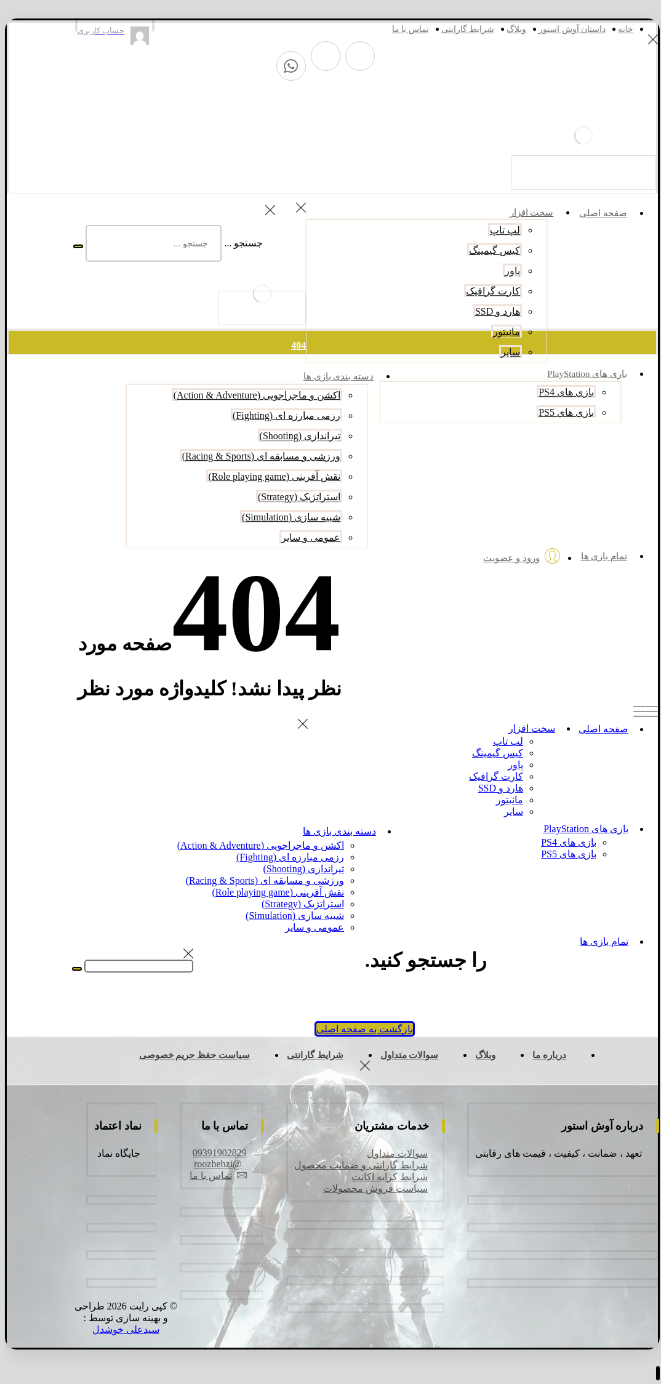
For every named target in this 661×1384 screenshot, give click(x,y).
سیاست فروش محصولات (371, 1188)
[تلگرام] (356, 56)
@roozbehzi (214, 1164)
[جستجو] (74, 246)
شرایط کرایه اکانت (386, 1177)
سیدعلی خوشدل (122, 1329)
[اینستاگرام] (322, 56)
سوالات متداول (393, 1153)
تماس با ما (214, 1175)
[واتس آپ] (287, 66)
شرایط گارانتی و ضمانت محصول (357, 1165)
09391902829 (216, 1152)
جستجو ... (239, 243)
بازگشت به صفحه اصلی (361, 1029)
